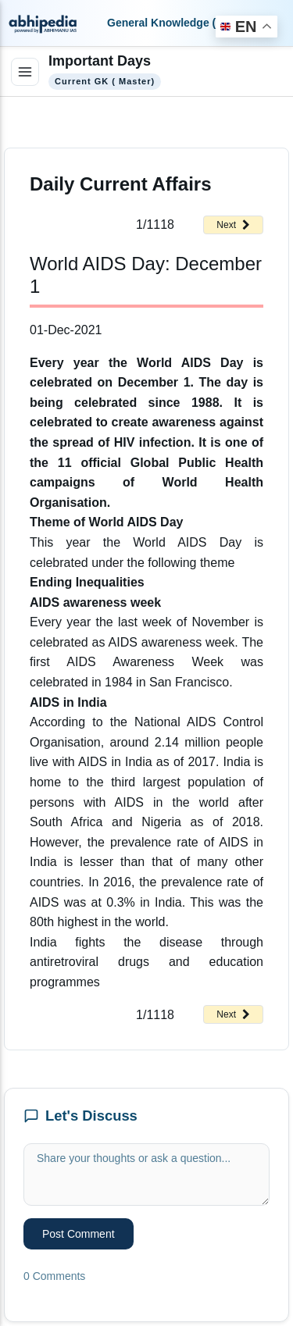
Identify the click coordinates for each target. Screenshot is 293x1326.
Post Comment (78, 1234)
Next (233, 224)
